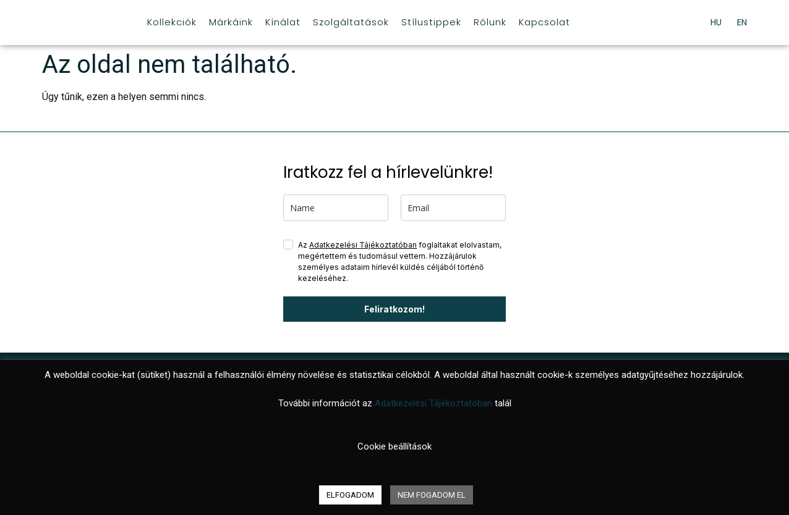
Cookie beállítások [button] (394, 446)
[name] (335, 208)
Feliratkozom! (394, 309)
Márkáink (231, 21)
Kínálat (283, 21)
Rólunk (490, 21)
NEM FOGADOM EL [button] (432, 495)
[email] (453, 208)
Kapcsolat (544, 21)
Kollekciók (172, 21)
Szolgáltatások (351, 21)
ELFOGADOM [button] (350, 495)
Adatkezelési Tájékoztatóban (363, 244)
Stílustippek (431, 21)
